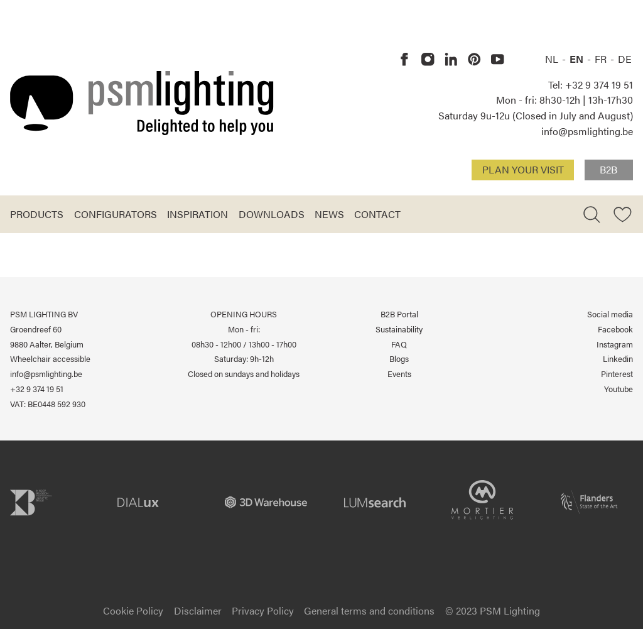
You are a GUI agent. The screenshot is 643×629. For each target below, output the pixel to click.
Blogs (399, 358)
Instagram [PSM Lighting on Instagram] (615, 344)
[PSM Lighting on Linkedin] (451, 59)
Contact (377, 214)
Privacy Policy (263, 610)
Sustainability (399, 329)
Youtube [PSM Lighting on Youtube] (618, 389)
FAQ (399, 344)
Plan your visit (523, 169)
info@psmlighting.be (587, 131)
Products (36, 214)
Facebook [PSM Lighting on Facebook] (615, 329)
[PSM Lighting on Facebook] (405, 59)
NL (553, 59)
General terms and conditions (369, 610)
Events (399, 374)
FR (602, 59)
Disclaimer (198, 610)
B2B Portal (399, 314)
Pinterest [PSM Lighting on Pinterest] (617, 374)
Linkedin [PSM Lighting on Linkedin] (618, 358)
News (329, 214)
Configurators (115, 214)
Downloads (272, 214)
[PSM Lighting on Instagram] (428, 59)
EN (578, 59)
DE (625, 59)
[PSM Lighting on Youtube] (498, 59)
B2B (608, 169)
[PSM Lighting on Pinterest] (474, 59)
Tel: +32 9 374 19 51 (590, 84)
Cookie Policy (133, 610)
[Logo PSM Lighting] (142, 103)
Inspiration (197, 214)
